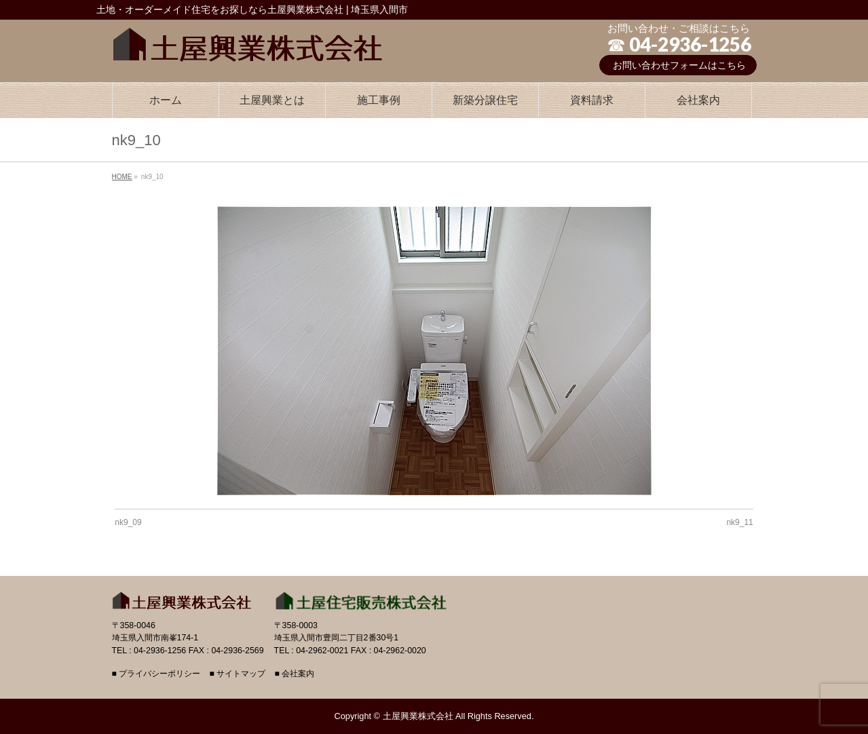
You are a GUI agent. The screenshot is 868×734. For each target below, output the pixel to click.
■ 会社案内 (294, 674)
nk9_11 (739, 522)
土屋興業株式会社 (418, 716)
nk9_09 (128, 522)
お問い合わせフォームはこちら (679, 65)
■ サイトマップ (237, 674)
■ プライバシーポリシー (156, 674)
